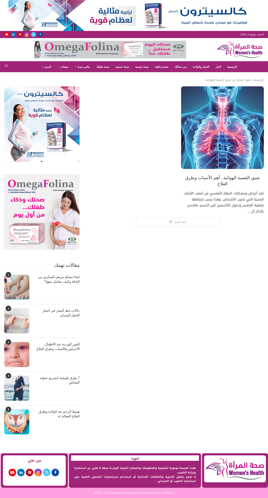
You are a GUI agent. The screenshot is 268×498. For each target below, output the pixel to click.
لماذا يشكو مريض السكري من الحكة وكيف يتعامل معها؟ (59, 279)
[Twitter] (33, 34)
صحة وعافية (162, 66)
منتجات (64, 66)
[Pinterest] (20, 34)
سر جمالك (181, 66)
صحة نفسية (142, 66)
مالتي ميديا (83, 66)
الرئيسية (232, 66)
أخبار (218, 66)
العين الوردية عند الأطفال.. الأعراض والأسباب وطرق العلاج (58, 346)
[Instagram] (26, 34)
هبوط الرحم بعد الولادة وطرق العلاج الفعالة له (59, 414)
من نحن (34, 460)
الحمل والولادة (201, 66)
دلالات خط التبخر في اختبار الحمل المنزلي (61, 313)
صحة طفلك (102, 66)
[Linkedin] (13, 34)
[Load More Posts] (178, 222)
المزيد (47, 66)
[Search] (6, 67)
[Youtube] (6, 34)
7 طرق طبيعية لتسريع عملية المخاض (60, 380)
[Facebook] (40, 34)
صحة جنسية (122, 66)
